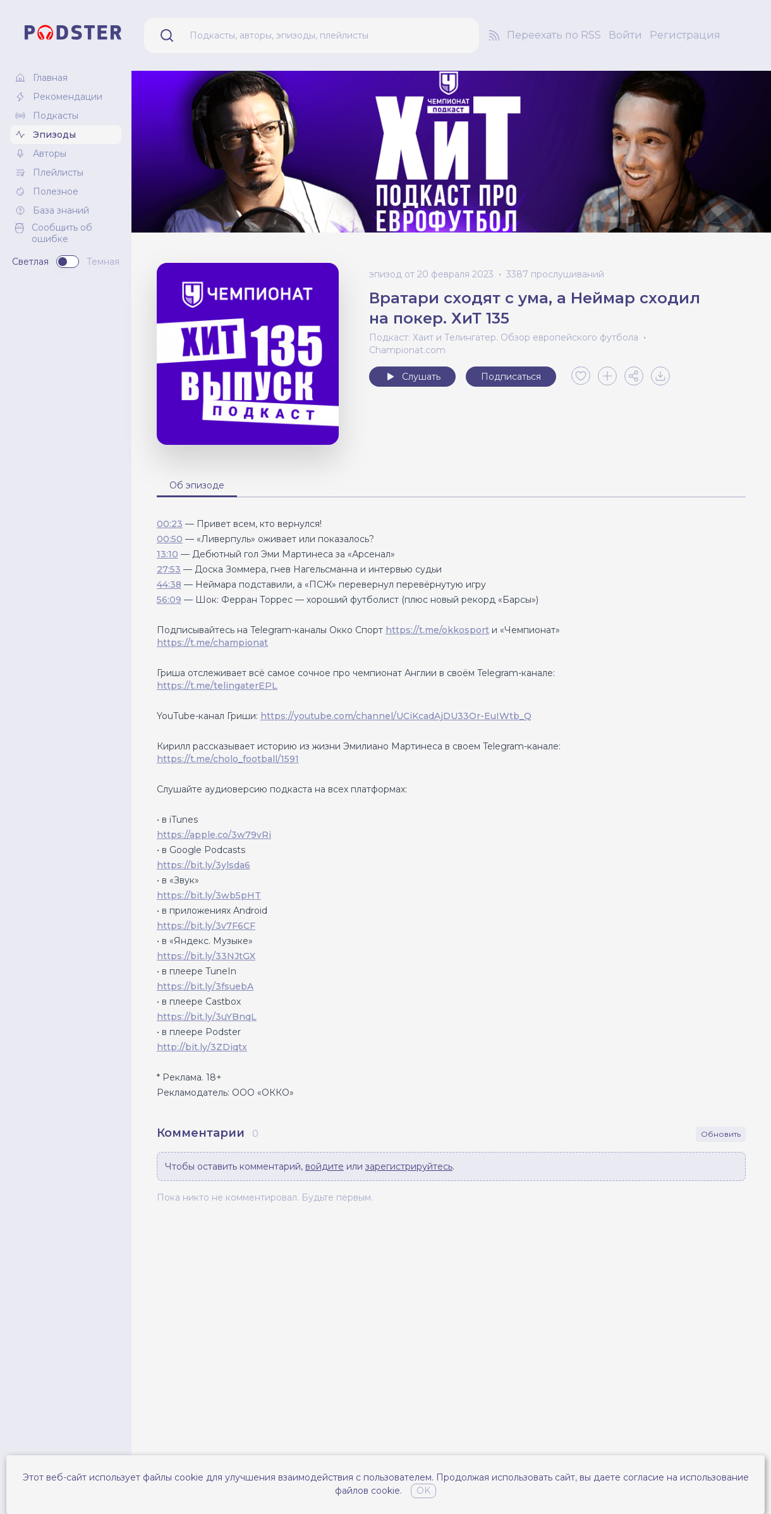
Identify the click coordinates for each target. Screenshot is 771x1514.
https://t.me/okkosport (437, 630)
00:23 (170, 524)
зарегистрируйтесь (408, 1166)
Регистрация (685, 35)
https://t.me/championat (212, 642)
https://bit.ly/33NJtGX (206, 956)
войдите (324, 1166)
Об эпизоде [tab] (196, 485)
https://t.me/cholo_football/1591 (228, 759)
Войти (625, 35)
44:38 (169, 584)
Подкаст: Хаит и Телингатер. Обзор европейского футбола (503, 337)
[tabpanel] (451, 808)
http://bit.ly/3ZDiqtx (202, 1047)
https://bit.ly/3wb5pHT (209, 895)
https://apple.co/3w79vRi (214, 834)
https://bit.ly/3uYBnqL (207, 1016)
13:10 (167, 554)
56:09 (169, 599)
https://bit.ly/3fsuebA (205, 986)
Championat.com (407, 350)
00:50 (170, 539)
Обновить (721, 1134)
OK (423, 1490)
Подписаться (511, 376)
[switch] (67, 261)
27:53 (169, 569)
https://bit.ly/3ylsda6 (203, 865)
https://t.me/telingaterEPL (217, 685)
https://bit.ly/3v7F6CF (206, 925)
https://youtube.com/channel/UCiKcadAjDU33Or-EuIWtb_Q (395, 716)
